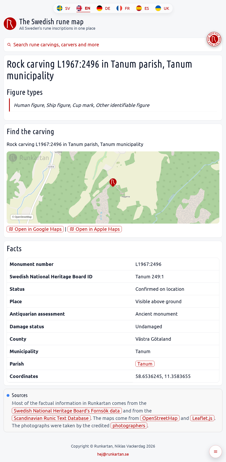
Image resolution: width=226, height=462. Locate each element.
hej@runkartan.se (113, 453)
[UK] (162, 8)
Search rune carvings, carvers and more (53, 44)
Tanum (144, 364)
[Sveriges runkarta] (10, 23)
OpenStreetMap (160, 418)
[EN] (83, 8)
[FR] (123, 8)
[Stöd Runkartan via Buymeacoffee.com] (214, 39)
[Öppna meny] (215, 451)
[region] (113, 187)
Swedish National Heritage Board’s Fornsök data (67, 410)
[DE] (103, 8)
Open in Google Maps (35, 229)
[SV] (63, 8)
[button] (113, 182)
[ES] (143, 8)
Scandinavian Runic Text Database (51, 418)
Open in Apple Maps (95, 229)
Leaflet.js (202, 418)
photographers (129, 425)
